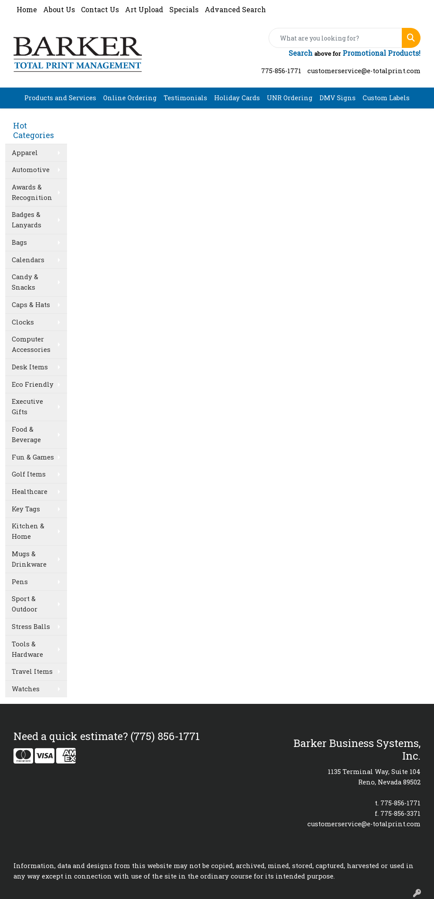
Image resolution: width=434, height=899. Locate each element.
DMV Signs (338, 98)
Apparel (25, 153)
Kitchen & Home (28, 531)
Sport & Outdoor (24, 604)
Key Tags (26, 509)
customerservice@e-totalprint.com (364, 71)
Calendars (28, 260)
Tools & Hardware (27, 649)
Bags (19, 242)
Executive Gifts (27, 406)
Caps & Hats (31, 305)
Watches (26, 689)
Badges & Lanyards (26, 219)
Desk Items (30, 367)
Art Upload (144, 9)
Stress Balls (31, 626)
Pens (20, 582)
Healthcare (29, 491)
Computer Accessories (31, 344)
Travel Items (32, 671)
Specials (183, 9)
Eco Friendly (33, 384)
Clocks (23, 322)
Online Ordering (130, 98)
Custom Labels (386, 98)
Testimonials (185, 98)
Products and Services (60, 98)
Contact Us (100, 9)
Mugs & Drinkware (29, 559)
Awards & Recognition (32, 192)
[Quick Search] (335, 38)
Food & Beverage (26, 434)
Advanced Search (235, 9)
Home (27, 9)
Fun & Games (33, 457)
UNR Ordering (290, 98)
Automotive (31, 170)
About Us (59, 9)
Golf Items (29, 474)
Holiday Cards (237, 98)
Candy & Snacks (25, 282)
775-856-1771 (281, 71)
